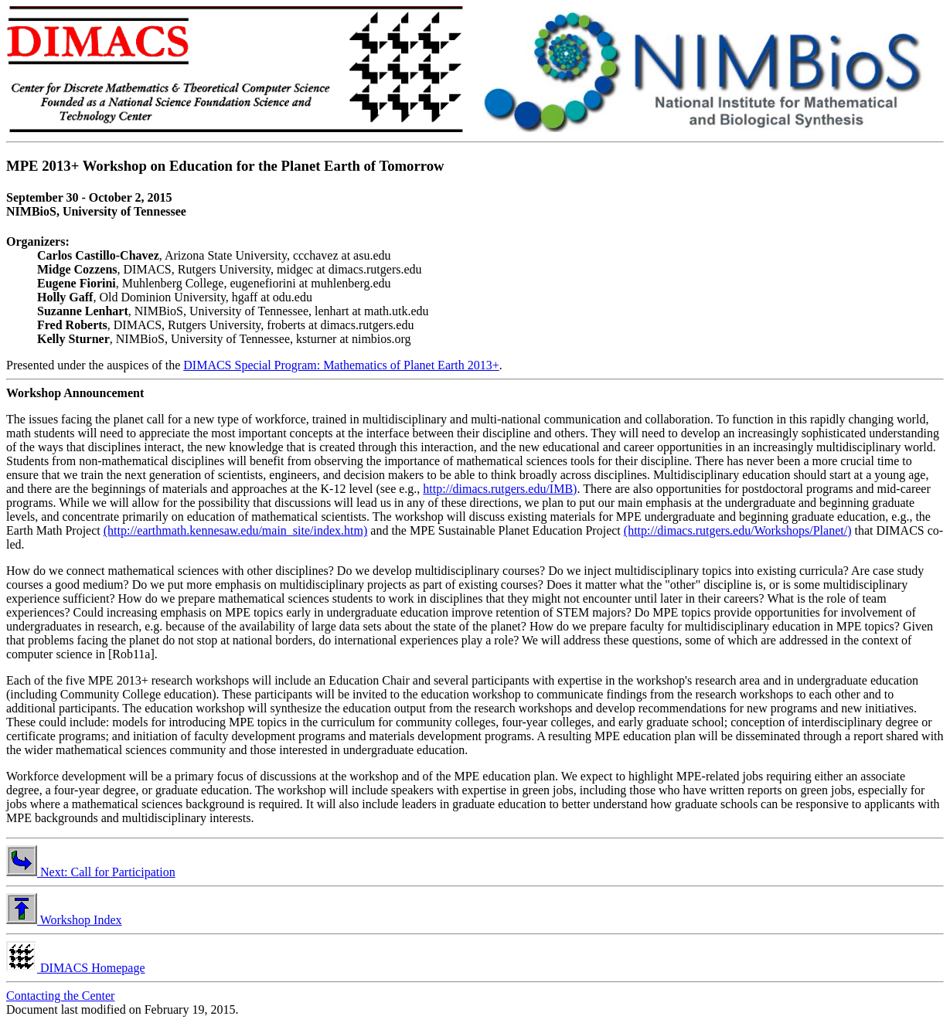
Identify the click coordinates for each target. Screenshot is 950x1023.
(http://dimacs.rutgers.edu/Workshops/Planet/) (738, 530)
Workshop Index (64, 919)
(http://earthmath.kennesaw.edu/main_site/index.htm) (236, 530)
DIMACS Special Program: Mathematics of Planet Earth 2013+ (341, 365)
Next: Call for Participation (90, 872)
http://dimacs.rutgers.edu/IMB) (500, 488)
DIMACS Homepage (75, 967)
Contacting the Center (60, 995)
